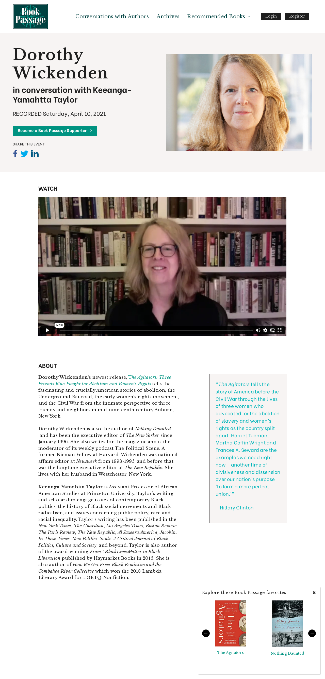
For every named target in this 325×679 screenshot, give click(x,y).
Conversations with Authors (112, 16)
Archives (168, 16)
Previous (206, 633)
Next (312, 633)
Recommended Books (216, 16)
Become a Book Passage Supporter (55, 130)
